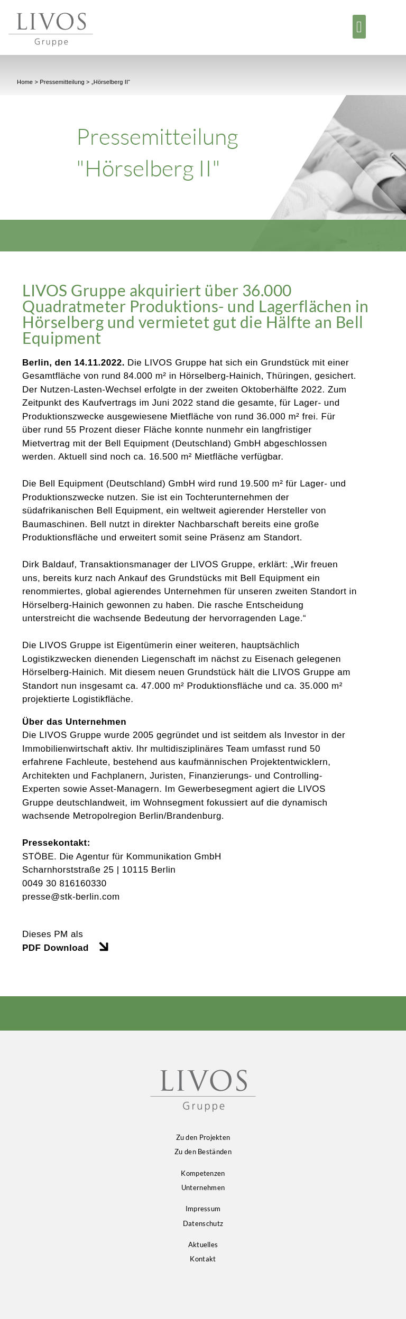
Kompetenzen (203, 1173)
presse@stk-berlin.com (71, 897)
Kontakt (203, 1259)
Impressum (203, 1208)
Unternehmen (203, 1187)
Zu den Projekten (203, 1137)
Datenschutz (203, 1223)
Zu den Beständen (203, 1151)
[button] (359, 27)
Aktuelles (203, 1244)
